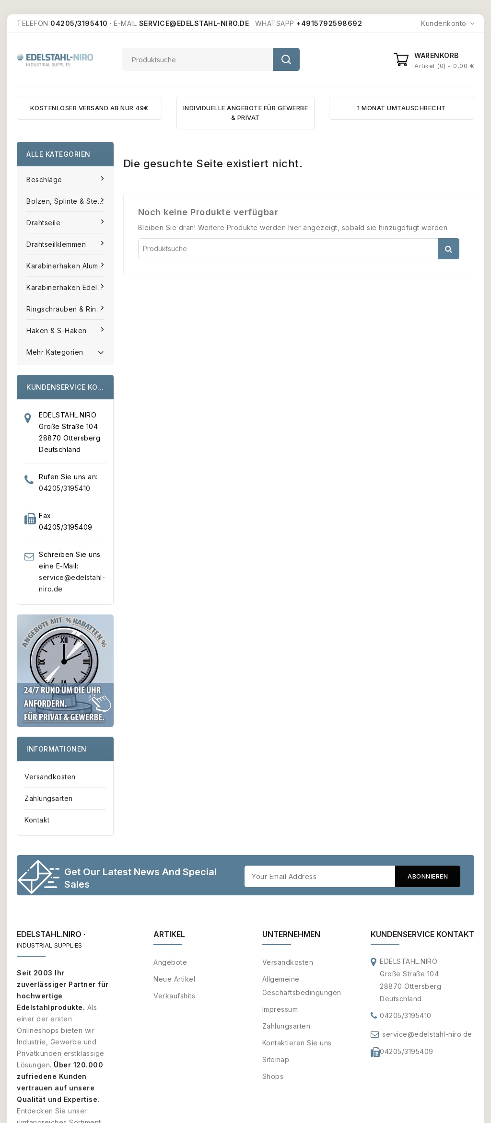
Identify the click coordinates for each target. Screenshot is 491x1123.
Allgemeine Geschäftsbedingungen (301, 986)
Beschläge (45, 179)
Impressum (280, 1010)
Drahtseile (44, 223)
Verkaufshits (174, 996)
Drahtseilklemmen (57, 244)
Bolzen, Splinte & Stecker (70, 201)
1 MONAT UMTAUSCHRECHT (401, 108)
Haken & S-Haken (57, 330)
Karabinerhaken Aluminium (70, 266)
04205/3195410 (65, 488)
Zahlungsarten (48, 798)
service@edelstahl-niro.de (427, 1034)
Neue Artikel (174, 979)
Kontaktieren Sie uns (297, 1043)
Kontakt (37, 820)
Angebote (170, 963)
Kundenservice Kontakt (422, 934)
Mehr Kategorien (65, 351)
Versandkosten (50, 777)
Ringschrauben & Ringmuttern (70, 309)
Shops (273, 1077)
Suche (286, 59)
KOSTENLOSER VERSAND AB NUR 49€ (89, 108)
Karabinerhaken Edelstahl (70, 287)
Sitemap (276, 1060)
